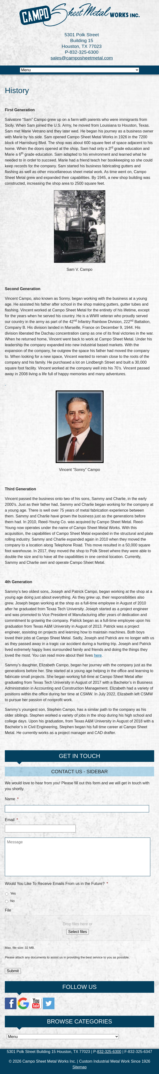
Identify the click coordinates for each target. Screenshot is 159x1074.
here (98, 655)
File (8, 910)
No (12, 901)
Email (11, 820)
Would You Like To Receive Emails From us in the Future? (56, 884)
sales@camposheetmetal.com (82, 57)
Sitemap (79, 1067)
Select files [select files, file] (77, 932)
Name (12, 799)
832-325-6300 (109, 1052)
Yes (13, 893)
